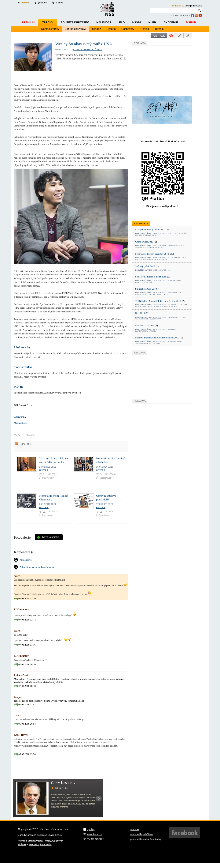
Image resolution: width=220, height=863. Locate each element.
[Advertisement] (160, 70)
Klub (152, 22)
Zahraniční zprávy (75, 28)
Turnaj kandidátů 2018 (88, 49)
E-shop (190, 22)
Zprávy (47, 22)
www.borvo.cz (94, 834)
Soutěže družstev (75, 22)
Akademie (170, 22)
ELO (122, 22)
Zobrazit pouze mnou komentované (37, 567)
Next (99, 799)
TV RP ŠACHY (95, 839)
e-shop (59, 2)
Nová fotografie (50, 537)
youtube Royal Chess (141, 834)
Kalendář (104, 22)
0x (44, 474)
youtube (42, 2)
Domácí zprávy (50, 28)
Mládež (96, 28)
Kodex (58, 835)
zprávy (25, 2)
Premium (28, 22)
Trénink (144, 28)
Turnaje (159, 28)
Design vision (35, 840)
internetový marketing (40, 844)
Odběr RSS (26, 444)
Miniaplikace (20, 422)
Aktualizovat (26, 559)
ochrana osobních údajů (41, 835)
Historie (111, 28)
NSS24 (136, 22)
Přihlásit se (178, 5)
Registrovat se (194, 5)
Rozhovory (127, 28)
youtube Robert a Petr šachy (145, 839)
